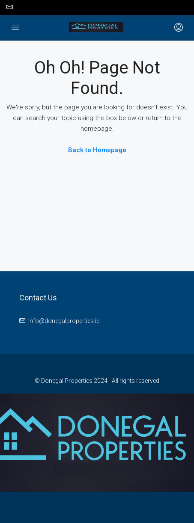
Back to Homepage (97, 150)
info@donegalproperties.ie (63, 320)
